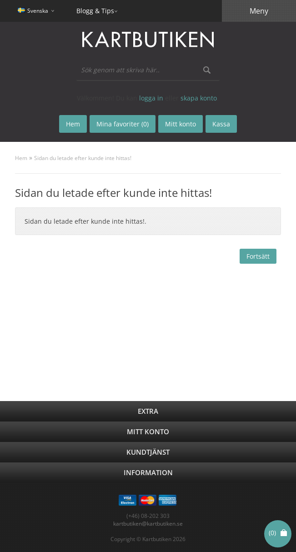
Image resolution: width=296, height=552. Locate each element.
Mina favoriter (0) (122, 124)
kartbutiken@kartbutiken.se (148, 523)
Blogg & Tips (95, 10)
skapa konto (199, 98)
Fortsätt (258, 256)
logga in (151, 98)
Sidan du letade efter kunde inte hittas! (82, 158)
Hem (21, 158)
